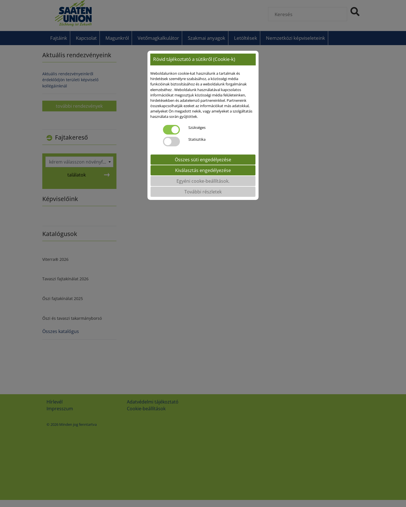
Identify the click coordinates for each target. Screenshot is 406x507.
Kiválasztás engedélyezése (203, 170)
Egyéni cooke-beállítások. (203, 181)
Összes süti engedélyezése (203, 159)
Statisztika (197, 139)
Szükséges (197, 127)
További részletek (203, 192)
